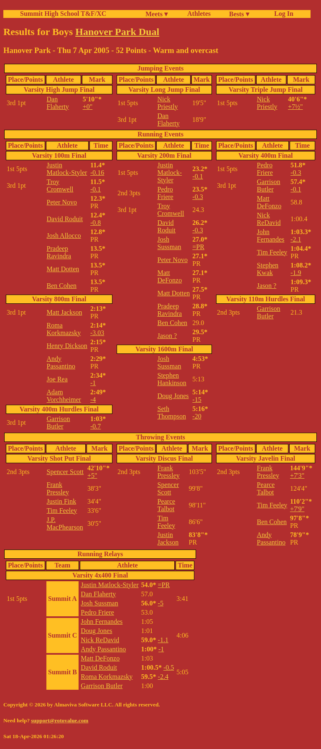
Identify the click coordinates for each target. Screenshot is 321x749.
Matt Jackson (64, 312)
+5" (92, 475)
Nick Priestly (167, 103)
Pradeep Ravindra (59, 252)
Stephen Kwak (268, 269)
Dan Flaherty (58, 103)
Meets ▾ (156, 14)
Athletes (199, 13)
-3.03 (97, 332)
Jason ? (167, 335)
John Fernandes (271, 235)
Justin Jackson (167, 538)
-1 (93, 382)
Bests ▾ (239, 14)
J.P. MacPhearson (65, 523)
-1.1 (163, 639)
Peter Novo (62, 202)
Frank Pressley (58, 488)
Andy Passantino (61, 362)
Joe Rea (57, 379)
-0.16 (97, 172)
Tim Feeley (272, 252)
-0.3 (197, 196)
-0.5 (168, 667)
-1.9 (295, 272)
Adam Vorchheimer (64, 395)
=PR (198, 246)
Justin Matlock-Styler (67, 168)
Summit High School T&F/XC (63, 13)
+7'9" (297, 508)
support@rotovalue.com (59, 720)
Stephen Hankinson (171, 379)
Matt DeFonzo (169, 276)
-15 (196, 399)
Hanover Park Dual (117, 31)
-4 (93, 399)
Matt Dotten (63, 268)
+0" (88, 106)
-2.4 (163, 676)
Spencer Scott (65, 471)
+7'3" (297, 475)
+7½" (295, 106)
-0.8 (95, 222)
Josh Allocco (64, 235)
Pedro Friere (165, 193)
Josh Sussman (169, 243)
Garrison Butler (58, 422)
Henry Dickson (67, 345)
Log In (282, 13)
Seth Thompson (171, 412)
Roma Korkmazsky (64, 329)
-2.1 (295, 239)
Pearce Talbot (166, 505)
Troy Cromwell (60, 185)
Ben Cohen (62, 285)
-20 (196, 416)
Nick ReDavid (269, 219)
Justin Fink (61, 501)
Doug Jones (173, 395)
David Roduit (65, 218)
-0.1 (95, 189)
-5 (160, 603)
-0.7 (95, 426)
